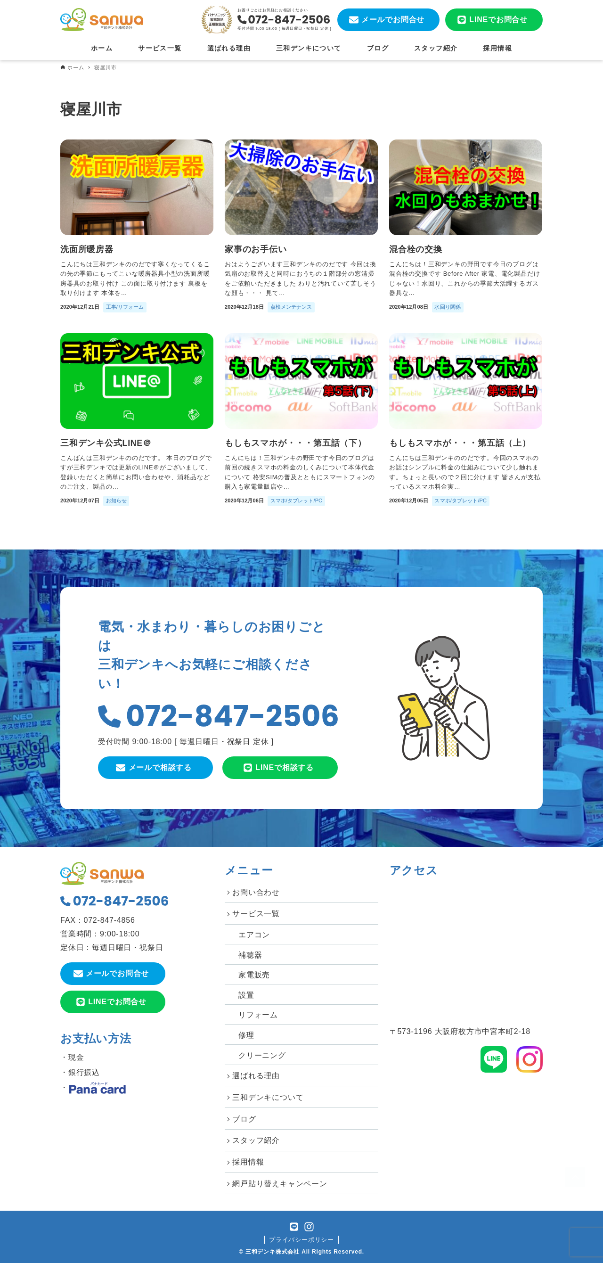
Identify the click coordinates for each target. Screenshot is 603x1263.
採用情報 (248, 1162)
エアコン (254, 935)
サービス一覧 (256, 914)
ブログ (244, 1119)
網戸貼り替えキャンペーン (279, 1184)
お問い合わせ (256, 892)
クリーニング (262, 1055)
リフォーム (258, 1015)
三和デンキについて (267, 1097)
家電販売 (254, 975)
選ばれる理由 (256, 1076)
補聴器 (250, 955)
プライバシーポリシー (301, 1239)
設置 (246, 995)
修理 (246, 1035)
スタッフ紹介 (256, 1140)
